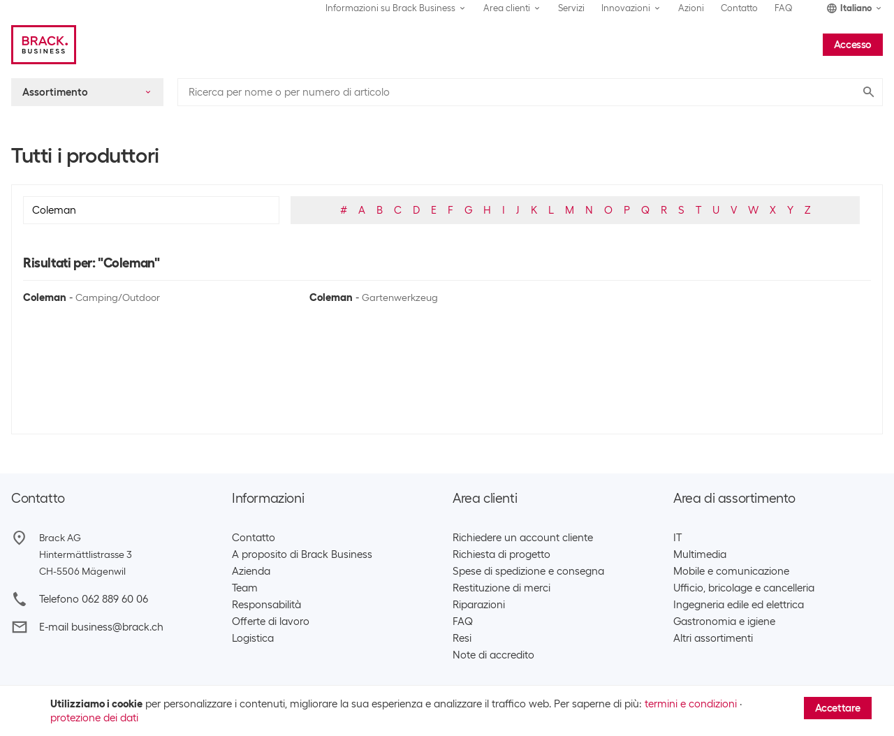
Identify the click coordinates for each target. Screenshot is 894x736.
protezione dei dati (94, 718)
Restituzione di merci (501, 588)
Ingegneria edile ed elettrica (738, 604)
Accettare (837, 708)
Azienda (251, 571)
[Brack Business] (43, 44)
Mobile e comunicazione (731, 571)
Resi (462, 638)
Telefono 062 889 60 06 (93, 599)
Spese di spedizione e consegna (528, 571)
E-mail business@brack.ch (101, 627)
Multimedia (699, 554)
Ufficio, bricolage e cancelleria (743, 588)
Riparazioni (479, 604)
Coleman (44, 297)
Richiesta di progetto (501, 554)
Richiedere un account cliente (523, 537)
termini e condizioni (691, 704)
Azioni (691, 8)
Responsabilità (266, 604)
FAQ (784, 8)
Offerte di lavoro (270, 621)
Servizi (571, 8)
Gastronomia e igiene (724, 621)
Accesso (853, 44)
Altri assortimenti (713, 638)
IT (677, 537)
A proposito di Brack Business (302, 554)
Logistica (253, 638)
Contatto (739, 8)
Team (245, 588)
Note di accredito (493, 655)
